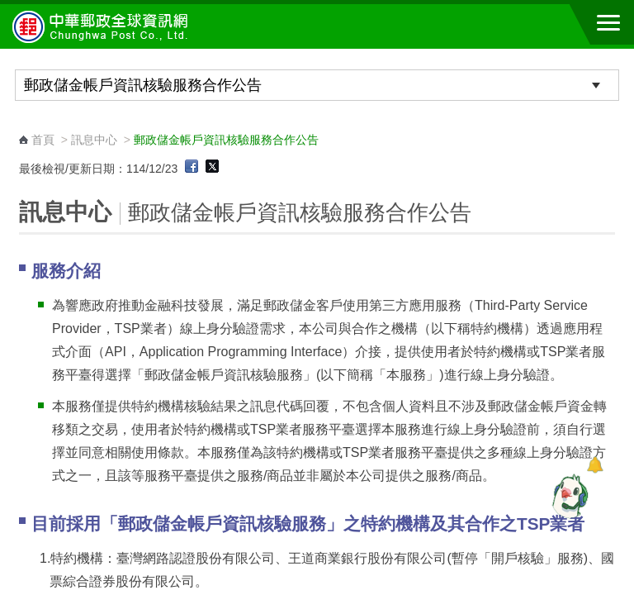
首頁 (42, 139)
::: (24, 124)
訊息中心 (94, 139)
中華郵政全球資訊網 (103, 26)
